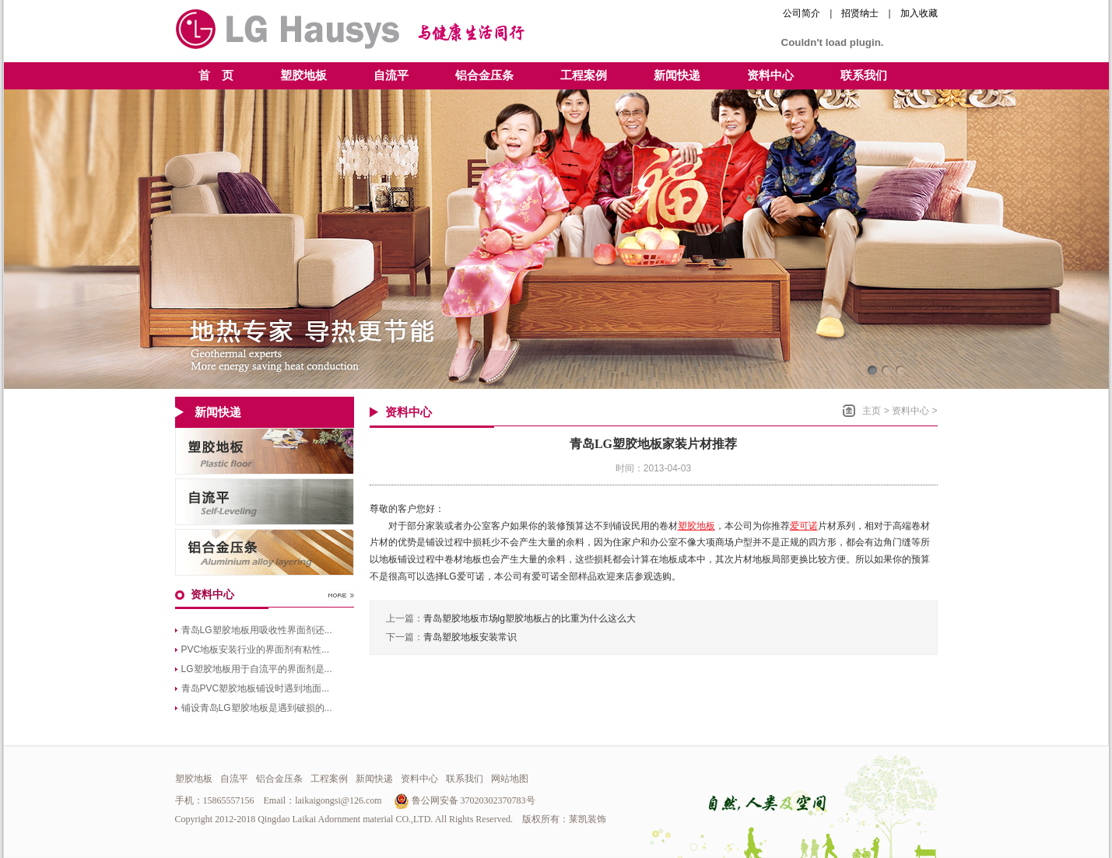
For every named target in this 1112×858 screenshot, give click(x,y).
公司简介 (801, 13)
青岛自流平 (264, 501)
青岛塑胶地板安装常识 (470, 637)
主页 (871, 410)
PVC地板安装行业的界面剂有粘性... (255, 649)
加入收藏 (919, 13)
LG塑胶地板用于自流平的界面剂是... (256, 669)
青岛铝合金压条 (264, 552)
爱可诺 (804, 525)
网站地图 (509, 778)
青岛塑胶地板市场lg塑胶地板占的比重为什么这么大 (529, 618)
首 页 (215, 75)
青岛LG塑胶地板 (264, 451)
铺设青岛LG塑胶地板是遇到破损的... (256, 707)
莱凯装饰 (587, 819)
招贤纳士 (860, 13)
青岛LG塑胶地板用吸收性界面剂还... (256, 630)
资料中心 (910, 410)
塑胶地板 (696, 525)
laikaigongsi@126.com (338, 800)
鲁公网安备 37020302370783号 (464, 800)
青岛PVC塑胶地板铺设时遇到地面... (255, 688)
